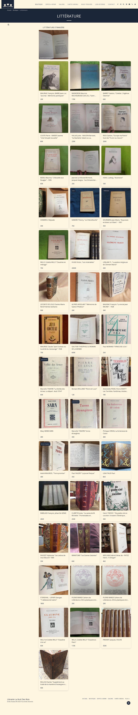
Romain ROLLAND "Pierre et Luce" (84, 394)
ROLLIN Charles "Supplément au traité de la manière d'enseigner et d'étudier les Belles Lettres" (53, 688)
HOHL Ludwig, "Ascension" (113, 183)
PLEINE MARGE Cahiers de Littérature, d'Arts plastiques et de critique (84, 603)
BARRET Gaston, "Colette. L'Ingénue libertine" (116, 99)
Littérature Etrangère (15, 33)
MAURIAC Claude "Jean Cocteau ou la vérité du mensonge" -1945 (53, 352)
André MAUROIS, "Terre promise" (52, 478)
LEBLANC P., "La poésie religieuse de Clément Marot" (115, 268)
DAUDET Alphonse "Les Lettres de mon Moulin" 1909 (52, 561)
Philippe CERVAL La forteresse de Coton (115, 437)
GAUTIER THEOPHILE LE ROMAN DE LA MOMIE (84, 352)
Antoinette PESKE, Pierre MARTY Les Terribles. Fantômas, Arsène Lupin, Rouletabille (115, 395)
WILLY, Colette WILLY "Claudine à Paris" (84, 646)
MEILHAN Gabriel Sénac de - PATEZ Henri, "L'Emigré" (116, 561)
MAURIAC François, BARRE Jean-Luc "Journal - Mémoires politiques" (53, 99)
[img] (53, 81)
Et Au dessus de (16, 223)
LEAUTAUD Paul (109, 478)
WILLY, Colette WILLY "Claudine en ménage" (53, 268)
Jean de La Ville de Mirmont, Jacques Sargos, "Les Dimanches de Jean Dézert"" (85, 184)
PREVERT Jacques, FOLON (112, 645)
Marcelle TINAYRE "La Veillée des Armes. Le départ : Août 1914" (52, 395)
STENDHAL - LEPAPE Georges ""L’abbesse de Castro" (51, 603)
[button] (117, 4)
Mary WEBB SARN (46, 436)
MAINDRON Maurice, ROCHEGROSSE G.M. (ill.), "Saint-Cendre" (83, 99)
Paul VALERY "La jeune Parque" (83, 478)
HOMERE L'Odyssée (47, 225)
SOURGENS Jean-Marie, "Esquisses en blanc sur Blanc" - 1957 (115, 226)
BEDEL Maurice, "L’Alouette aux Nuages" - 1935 (52, 184)
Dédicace (106, 195)
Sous (13, 215)
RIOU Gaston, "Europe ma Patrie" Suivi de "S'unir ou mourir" (115, 141)
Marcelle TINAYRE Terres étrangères (81, 437)
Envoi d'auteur (45, 449)
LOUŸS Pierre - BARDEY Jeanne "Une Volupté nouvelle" (51, 141)
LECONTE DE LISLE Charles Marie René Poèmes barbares (52, 310)
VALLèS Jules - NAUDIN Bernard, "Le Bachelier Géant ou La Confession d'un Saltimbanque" (84, 141)
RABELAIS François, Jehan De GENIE (53, 518)
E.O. (73, 195)
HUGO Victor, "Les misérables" (83, 267)
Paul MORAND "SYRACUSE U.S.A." (115, 351)
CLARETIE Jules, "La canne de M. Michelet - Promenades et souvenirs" (83, 519)
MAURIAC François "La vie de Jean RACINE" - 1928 (115, 310)
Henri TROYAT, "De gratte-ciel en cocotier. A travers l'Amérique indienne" (115, 519)
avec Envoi (44, 364)
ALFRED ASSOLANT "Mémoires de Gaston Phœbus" (84, 310)
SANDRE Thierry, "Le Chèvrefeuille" (85, 225)
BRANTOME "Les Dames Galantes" (84, 560)
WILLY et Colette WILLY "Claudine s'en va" (52, 646)
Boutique (15, 10)
